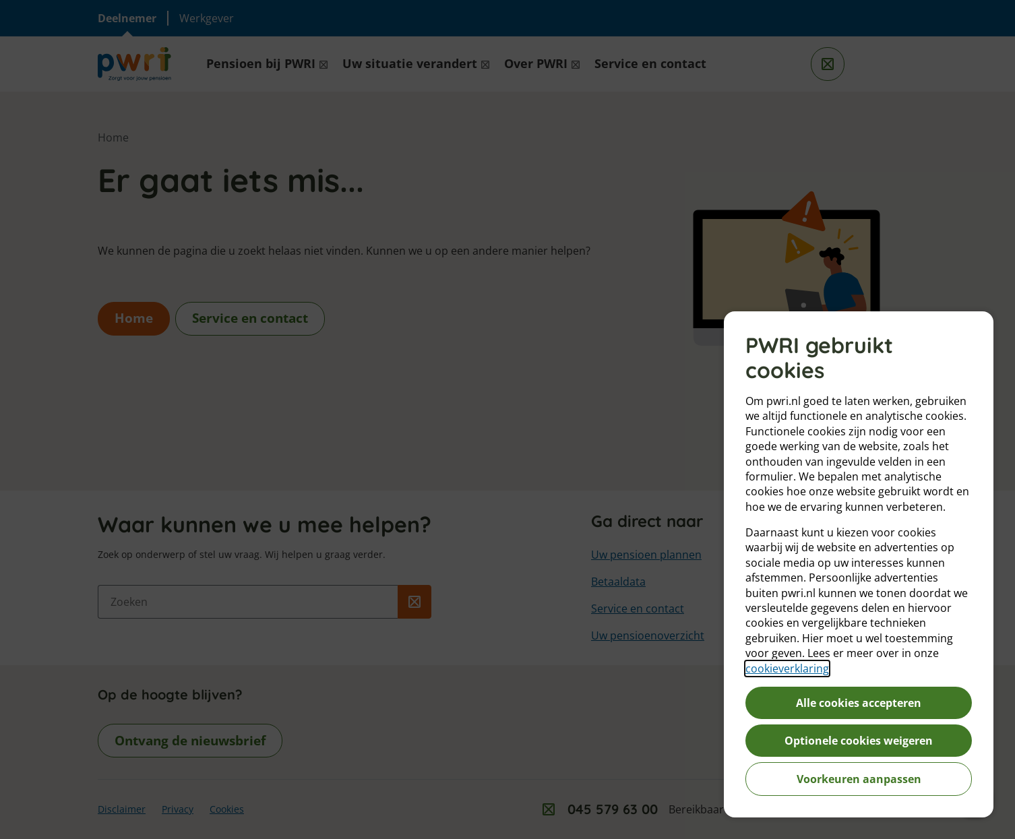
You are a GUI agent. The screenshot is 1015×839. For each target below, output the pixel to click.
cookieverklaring (787, 668)
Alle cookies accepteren (858, 702)
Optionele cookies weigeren (859, 740)
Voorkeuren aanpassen (859, 779)
